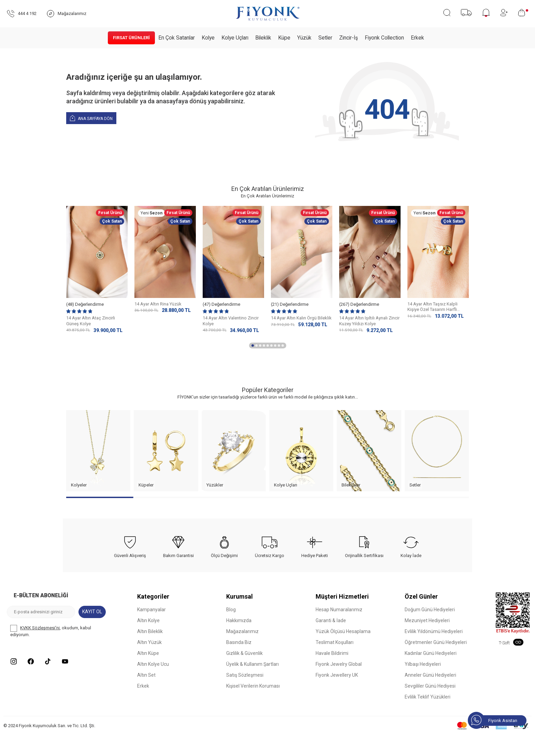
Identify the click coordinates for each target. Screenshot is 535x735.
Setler (325, 38)
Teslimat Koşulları (334, 642)
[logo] (267, 13)
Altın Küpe (148, 653)
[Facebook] (31, 661)
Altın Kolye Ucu (153, 664)
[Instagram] (13, 661)
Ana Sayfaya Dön (91, 117)
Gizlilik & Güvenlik (244, 653)
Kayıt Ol (92, 611)
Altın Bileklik (150, 631)
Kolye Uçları (234, 38)
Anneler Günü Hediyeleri (430, 675)
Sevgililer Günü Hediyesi (430, 686)
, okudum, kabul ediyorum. (50, 631)
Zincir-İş (348, 38)
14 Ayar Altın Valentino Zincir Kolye (231, 320)
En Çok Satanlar (176, 38)
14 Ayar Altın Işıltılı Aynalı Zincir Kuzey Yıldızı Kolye (369, 320)
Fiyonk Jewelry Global (339, 664)
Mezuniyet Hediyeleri (427, 620)
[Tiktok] (48, 661)
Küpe (284, 38)
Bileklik (263, 38)
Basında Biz (238, 642)
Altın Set (146, 675)
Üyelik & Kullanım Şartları (252, 664)
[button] (252, 345)
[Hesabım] (504, 12)
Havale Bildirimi (332, 653)
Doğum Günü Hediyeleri (430, 609)
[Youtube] (65, 661)
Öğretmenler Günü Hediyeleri (436, 642)
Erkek (417, 38)
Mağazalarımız (242, 631)
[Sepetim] (523, 12)
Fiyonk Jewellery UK (337, 675)
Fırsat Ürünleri (131, 37)
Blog (231, 609)
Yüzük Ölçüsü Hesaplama (343, 631)
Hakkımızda (238, 620)
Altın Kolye (148, 620)
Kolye (208, 38)
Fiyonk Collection (384, 38)
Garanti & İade (331, 620)
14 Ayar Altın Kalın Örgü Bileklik (301, 317)
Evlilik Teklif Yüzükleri (427, 697)
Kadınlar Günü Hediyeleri (431, 653)
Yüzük (304, 38)
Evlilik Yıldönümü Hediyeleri (434, 631)
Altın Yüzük (149, 642)
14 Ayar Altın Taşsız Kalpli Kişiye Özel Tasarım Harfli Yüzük (432, 307)
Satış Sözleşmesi (244, 675)
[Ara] (446, 12)
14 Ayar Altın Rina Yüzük (158, 303)
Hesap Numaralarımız (339, 609)
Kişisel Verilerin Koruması (253, 686)
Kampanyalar (151, 609)
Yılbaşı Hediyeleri (423, 664)
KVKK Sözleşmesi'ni (40, 627)
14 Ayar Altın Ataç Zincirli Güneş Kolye (90, 320)
